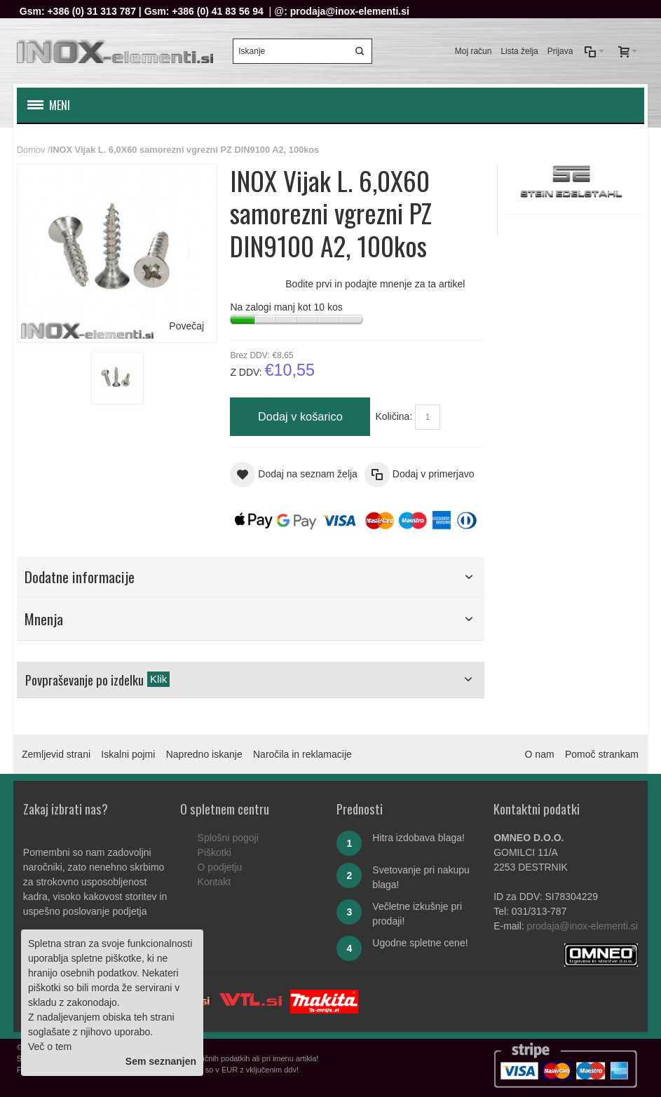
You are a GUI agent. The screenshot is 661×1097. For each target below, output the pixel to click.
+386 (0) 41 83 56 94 (217, 11)
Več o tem (49, 1046)
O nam (539, 754)
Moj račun (473, 51)
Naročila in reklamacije (302, 754)
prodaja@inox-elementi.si (349, 11)
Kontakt (214, 881)
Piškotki (214, 852)
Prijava (560, 51)
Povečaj (186, 326)
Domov (31, 149)
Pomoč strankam (602, 754)
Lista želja (519, 51)
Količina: (393, 416)
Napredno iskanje (204, 754)
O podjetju (220, 867)
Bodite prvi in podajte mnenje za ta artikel (375, 283)
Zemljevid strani (56, 754)
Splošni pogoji (228, 837)
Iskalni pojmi (128, 754)
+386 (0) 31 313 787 (91, 11)
